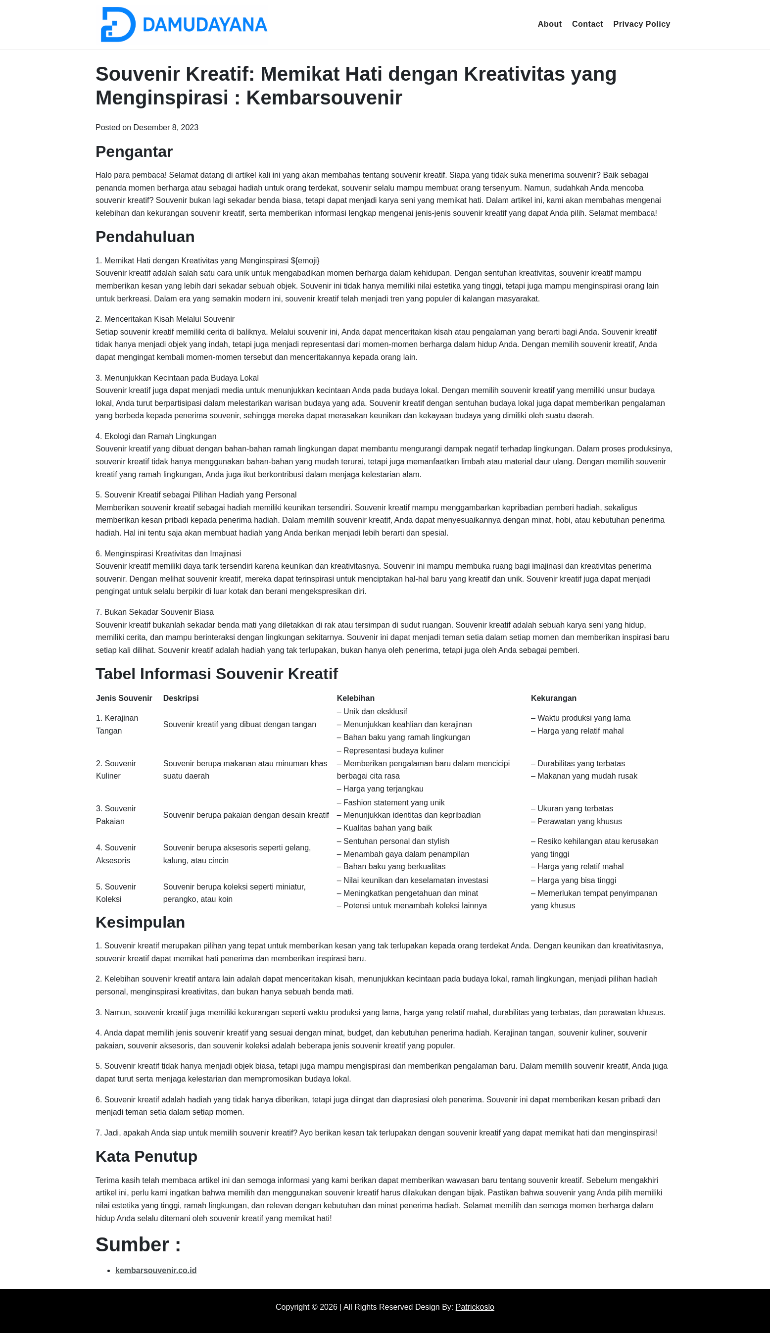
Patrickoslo (475, 1307)
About (550, 24)
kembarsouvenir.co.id (156, 1270)
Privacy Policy (642, 24)
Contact (587, 24)
